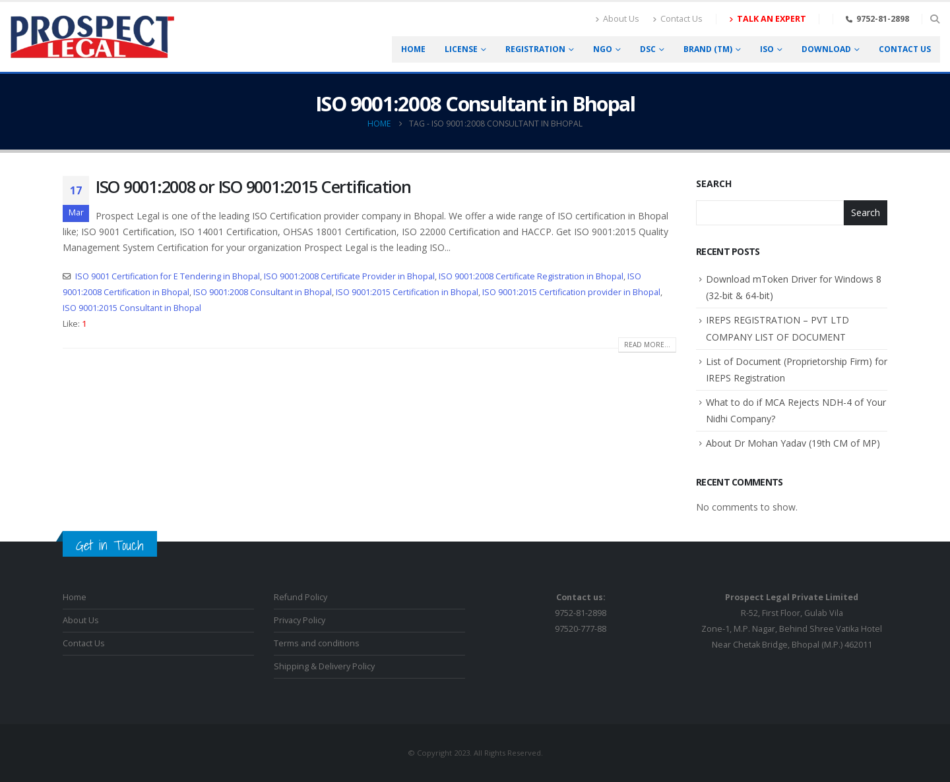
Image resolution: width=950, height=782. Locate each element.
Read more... (647, 344)
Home (413, 49)
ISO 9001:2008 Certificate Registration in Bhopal (531, 276)
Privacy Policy (299, 620)
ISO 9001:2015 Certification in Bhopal (407, 292)
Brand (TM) (707, 49)
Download (826, 49)
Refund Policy (300, 597)
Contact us (905, 49)
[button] (934, 19)
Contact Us (677, 18)
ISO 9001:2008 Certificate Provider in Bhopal (349, 276)
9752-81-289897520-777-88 (580, 613)
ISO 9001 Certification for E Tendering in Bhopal (167, 276)
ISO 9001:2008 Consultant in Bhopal (262, 292)
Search (714, 183)
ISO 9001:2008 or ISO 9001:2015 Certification (253, 186)
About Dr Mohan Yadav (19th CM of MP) (793, 443)
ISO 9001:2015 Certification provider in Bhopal (571, 292)
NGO (602, 49)
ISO (767, 49)
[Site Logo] (92, 37)
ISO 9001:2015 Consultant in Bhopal (132, 308)
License (461, 49)
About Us (617, 18)
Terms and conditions (317, 643)
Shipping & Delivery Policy (324, 666)
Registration (535, 49)
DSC (648, 49)
